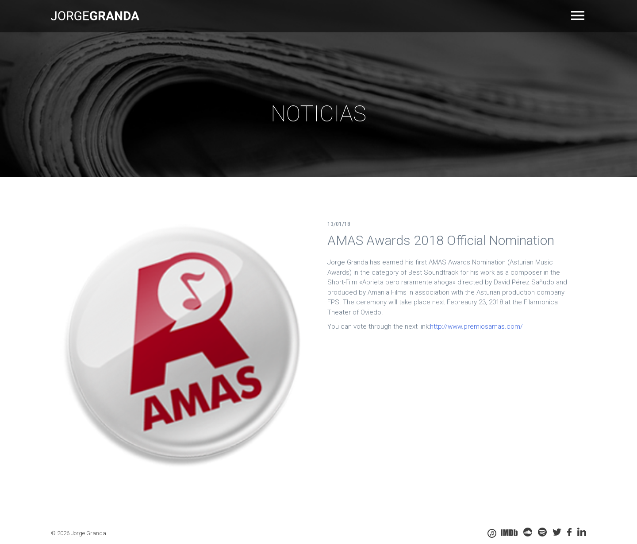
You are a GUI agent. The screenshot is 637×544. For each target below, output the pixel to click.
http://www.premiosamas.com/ (476, 326)
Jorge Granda (95, 15)
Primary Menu (578, 15)
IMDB (509, 532)
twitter (557, 532)
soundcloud (527, 532)
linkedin (581, 532)
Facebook (569, 532)
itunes (492, 533)
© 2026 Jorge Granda (78, 533)
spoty (542, 532)
